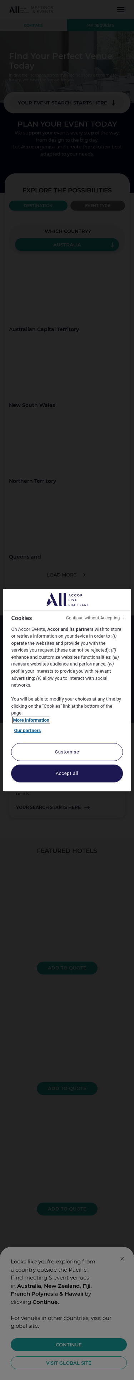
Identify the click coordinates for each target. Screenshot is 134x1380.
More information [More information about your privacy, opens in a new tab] (31, 720)
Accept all (67, 773)
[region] (66, 690)
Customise (67, 752)
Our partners (27, 730)
